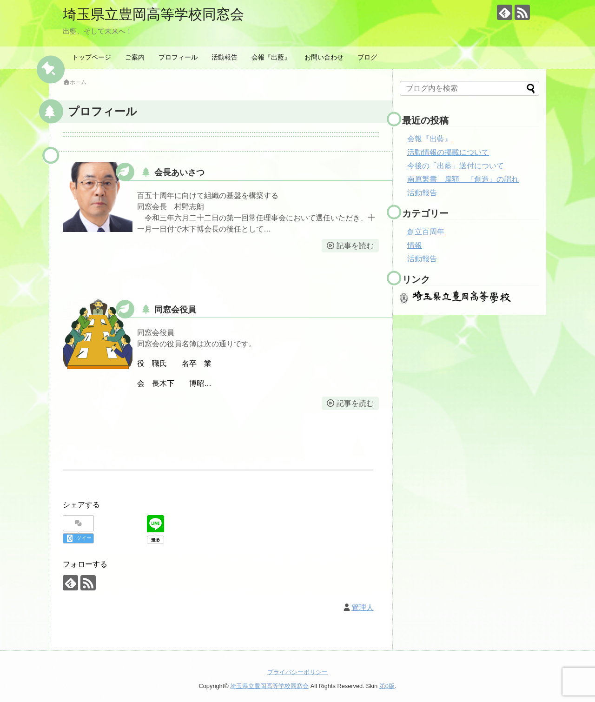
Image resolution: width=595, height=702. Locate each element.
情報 (414, 245)
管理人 (362, 607)
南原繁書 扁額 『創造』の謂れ (463, 179)
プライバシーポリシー (297, 672)
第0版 (387, 685)
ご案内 (135, 57)
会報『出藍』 (271, 57)
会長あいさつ (179, 172)
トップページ (91, 57)
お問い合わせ (324, 57)
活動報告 (225, 57)
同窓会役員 (175, 309)
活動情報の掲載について (448, 152)
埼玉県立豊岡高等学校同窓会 (153, 14)
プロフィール (178, 57)
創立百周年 (425, 232)
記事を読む (355, 246)
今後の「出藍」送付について (455, 166)
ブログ (367, 57)
